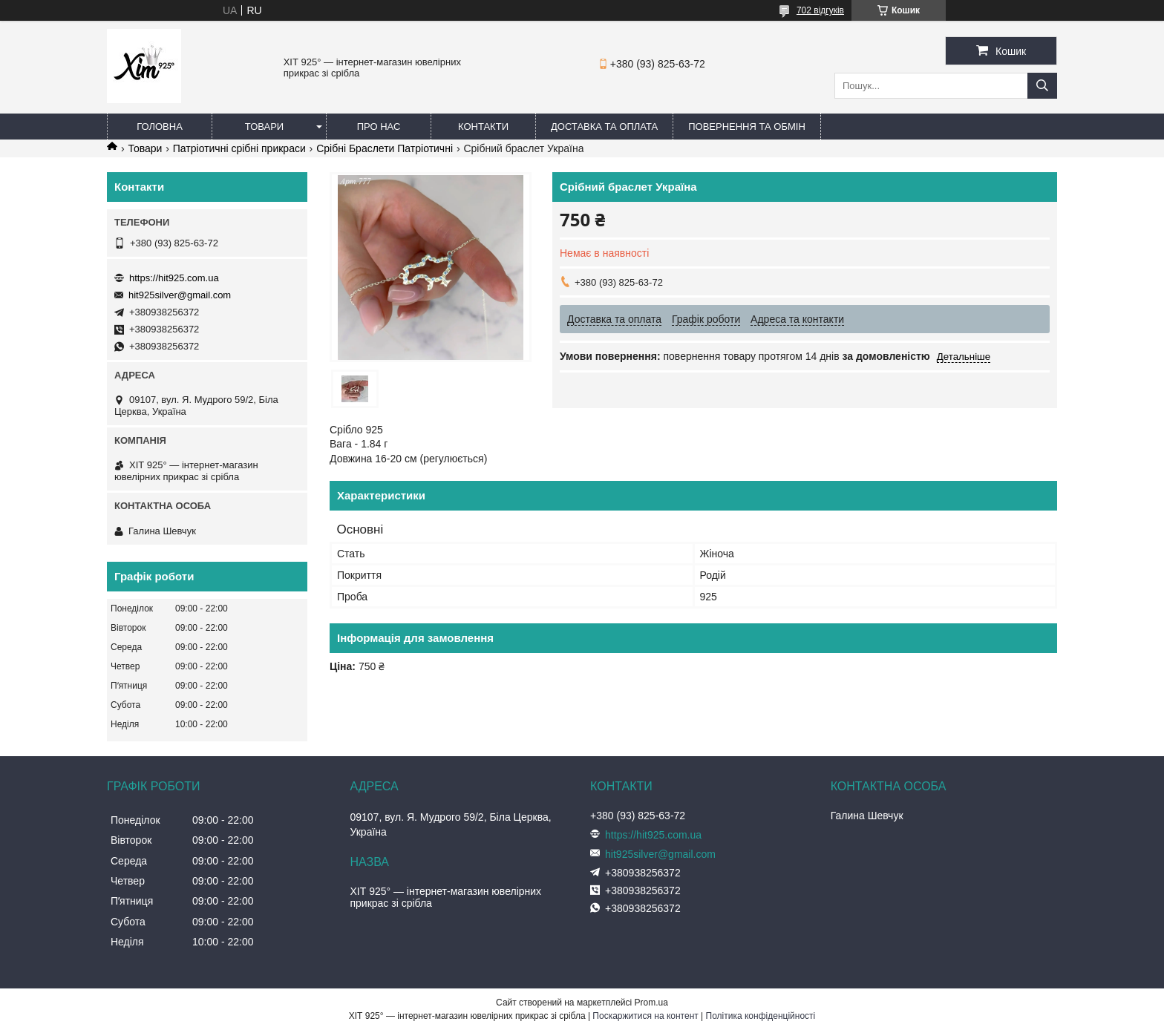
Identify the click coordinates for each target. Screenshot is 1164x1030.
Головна (160, 126)
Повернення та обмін (746, 126)
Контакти (483, 126)
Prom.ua (651, 1002)
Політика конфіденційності (761, 1016)
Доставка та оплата (604, 126)
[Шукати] (1042, 86)
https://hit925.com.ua (174, 277)
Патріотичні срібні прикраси (239, 148)
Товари (264, 126)
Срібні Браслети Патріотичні (384, 148)
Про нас (379, 126)
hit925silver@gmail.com (179, 295)
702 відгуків (820, 10)
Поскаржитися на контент (645, 1016)
